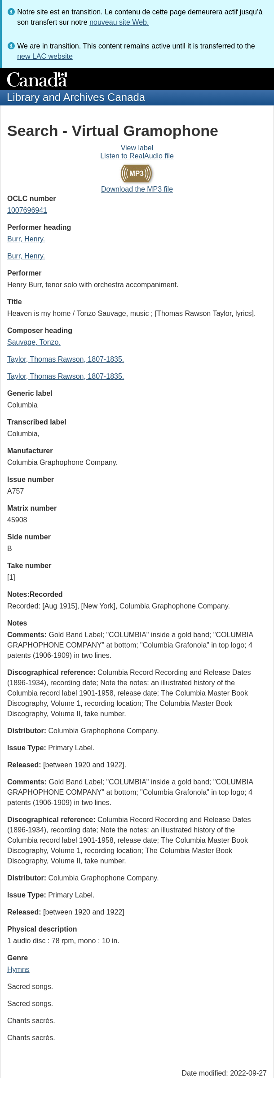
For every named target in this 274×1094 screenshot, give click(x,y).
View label (137, 148)
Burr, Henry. (26, 239)
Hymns (18, 969)
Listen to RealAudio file (137, 156)
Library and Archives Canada (76, 97)
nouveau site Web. (119, 22)
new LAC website (45, 56)
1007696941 (27, 210)
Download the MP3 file (137, 189)
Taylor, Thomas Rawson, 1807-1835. (65, 359)
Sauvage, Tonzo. (34, 342)
